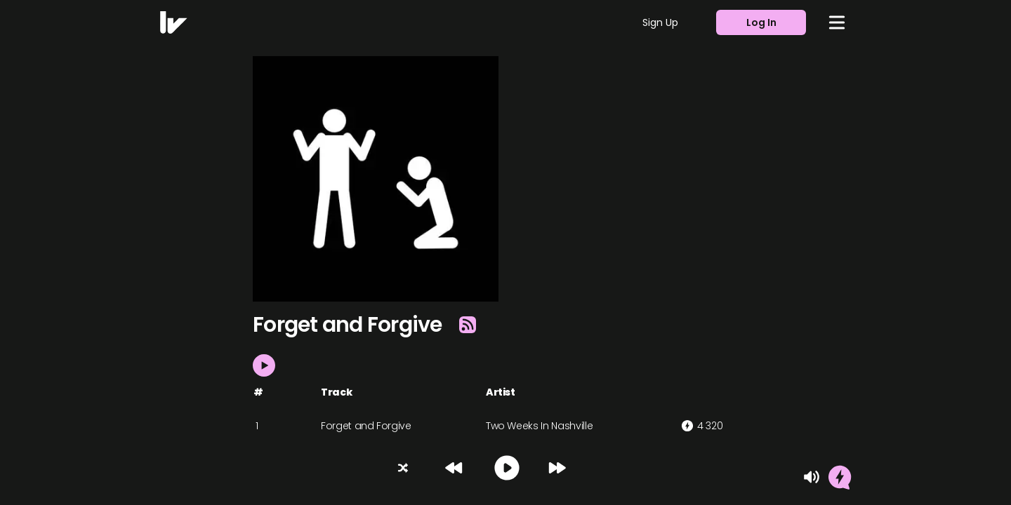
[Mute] (811, 477)
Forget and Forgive (366, 426)
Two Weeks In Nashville (539, 426)
